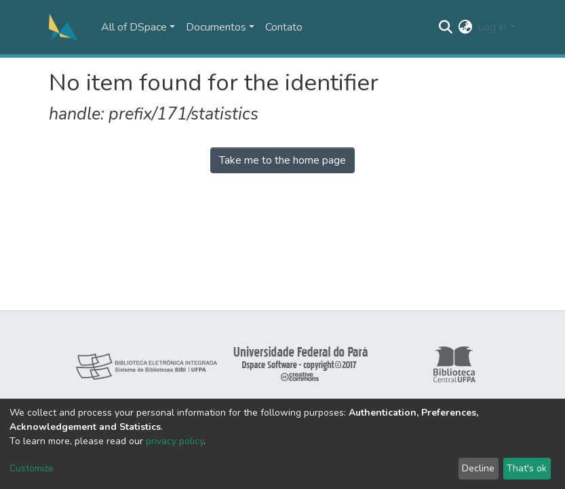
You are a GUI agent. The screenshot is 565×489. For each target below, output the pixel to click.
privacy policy (174, 441)
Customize (31, 468)
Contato (284, 27)
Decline (478, 468)
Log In (492, 27)
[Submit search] (445, 27)
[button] (464, 27)
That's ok (527, 468)
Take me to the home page (282, 160)
